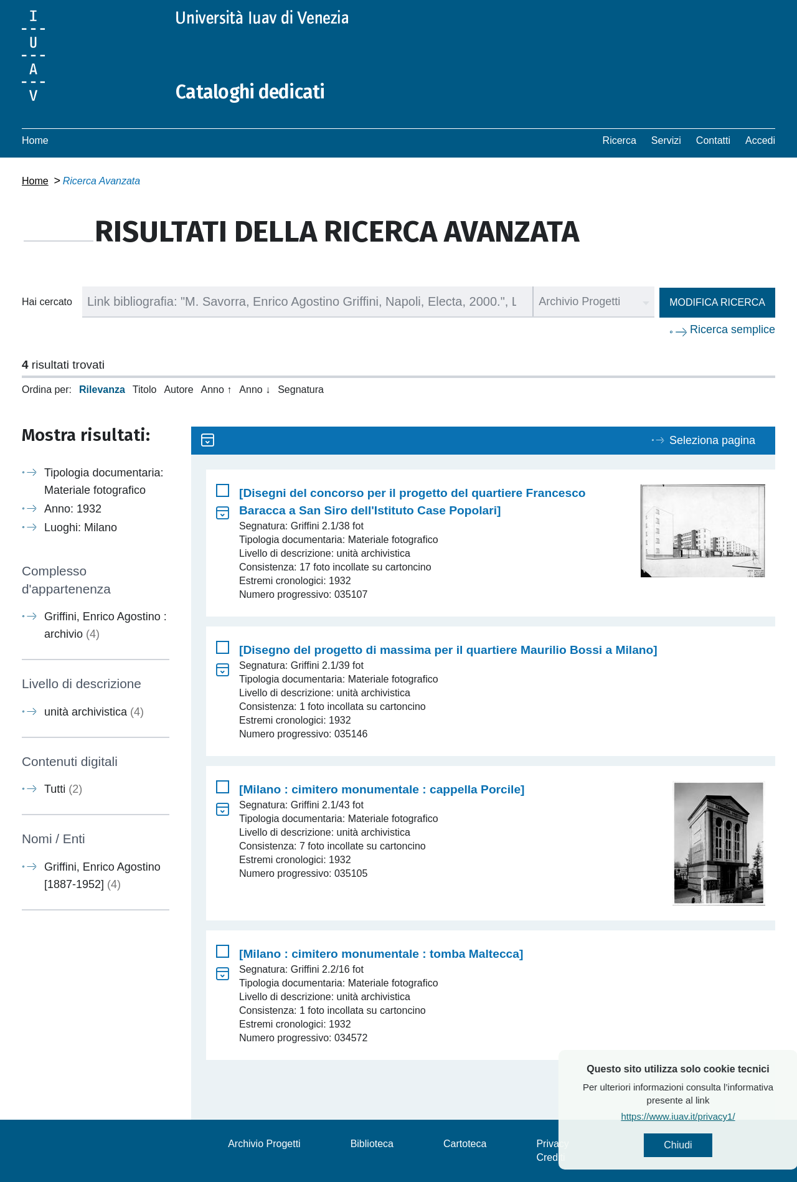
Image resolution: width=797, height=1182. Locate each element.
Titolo (145, 389)
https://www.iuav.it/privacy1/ (709, 1116)
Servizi (666, 140)
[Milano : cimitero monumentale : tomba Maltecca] (381, 953)
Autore (178, 389)
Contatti (713, 140)
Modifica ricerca (717, 302)
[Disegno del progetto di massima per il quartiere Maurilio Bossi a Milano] (448, 649)
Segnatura (301, 389)
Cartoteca (464, 1143)
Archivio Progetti (264, 1143)
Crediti (550, 1157)
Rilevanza (102, 389)
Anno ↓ (254, 389)
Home (35, 140)
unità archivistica (94, 712)
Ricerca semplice (732, 329)
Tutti (63, 789)
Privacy (552, 1143)
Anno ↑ (216, 389)
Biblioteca (372, 1143)
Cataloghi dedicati (250, 92)
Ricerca (619, 140)
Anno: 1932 (72, 509)
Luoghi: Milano (80, 527)
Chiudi (710, 1145)
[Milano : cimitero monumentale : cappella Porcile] (381, 789)
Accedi (760, 140)
